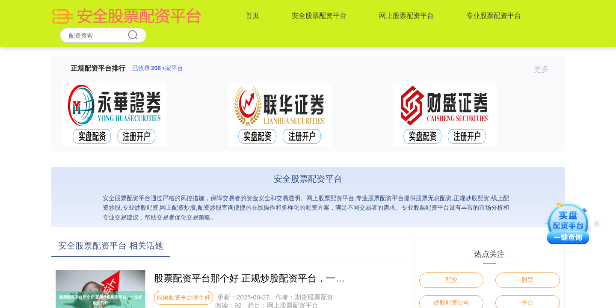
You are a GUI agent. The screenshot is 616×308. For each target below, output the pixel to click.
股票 (527, 279)
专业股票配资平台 (493, 15)
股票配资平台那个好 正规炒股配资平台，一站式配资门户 (273, 278)
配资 (451, 279)
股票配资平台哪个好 (183, 297)
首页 (252, 15)
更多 (544, 69)
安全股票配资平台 (319, 15)
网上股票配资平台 (406, 15)
